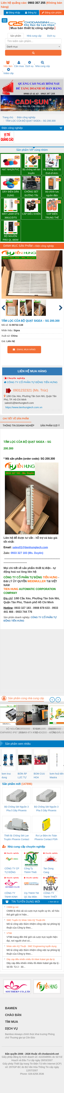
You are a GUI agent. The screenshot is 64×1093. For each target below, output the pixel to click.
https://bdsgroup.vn (28, 1079)
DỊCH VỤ (11, 1028)
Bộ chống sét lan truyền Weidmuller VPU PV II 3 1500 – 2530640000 (31, 171)
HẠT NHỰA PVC (10, 169)
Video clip (8, 71)
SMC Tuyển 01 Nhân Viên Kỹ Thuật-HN (26, 920)
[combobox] (33, 46)
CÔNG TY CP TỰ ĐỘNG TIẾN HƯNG (12, 870)
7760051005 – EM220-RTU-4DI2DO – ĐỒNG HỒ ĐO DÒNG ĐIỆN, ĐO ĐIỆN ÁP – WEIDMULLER (45, 730)
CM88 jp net (12, 907)
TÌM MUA (11, 1021)
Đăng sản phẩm (51, 12)
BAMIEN (11, 1008)
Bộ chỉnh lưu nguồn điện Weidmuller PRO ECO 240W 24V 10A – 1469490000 (52, 193)
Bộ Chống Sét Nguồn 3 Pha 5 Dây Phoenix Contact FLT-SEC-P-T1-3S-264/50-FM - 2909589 (16, 808)
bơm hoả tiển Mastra (57, 775)
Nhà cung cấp (42, 64)
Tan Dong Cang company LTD (50, 870)
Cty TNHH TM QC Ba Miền (31, 895)
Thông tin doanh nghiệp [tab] (18, 425)
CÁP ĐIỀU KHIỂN (31, 213)
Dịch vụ (29, 64)
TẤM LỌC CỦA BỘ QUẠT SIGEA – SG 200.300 (31, 120)
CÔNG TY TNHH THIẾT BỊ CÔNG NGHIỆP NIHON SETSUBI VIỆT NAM (50, 895)
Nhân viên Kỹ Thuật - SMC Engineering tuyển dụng (31, 946)
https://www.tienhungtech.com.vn (23, 407)
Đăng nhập (13, 12)
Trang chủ (8, 117)
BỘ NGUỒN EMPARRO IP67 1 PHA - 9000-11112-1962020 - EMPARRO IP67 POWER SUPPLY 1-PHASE (12, 730)
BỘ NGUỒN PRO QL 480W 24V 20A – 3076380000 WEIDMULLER (10, 238)
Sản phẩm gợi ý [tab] (50, 425)
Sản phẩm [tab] (15, 35)
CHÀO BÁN (13, 1015)
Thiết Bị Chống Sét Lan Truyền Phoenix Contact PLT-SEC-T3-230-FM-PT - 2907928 (16, 837)
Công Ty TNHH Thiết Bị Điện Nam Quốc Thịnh (31, 870)
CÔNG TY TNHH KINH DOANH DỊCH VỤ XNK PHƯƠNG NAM (11, 895)
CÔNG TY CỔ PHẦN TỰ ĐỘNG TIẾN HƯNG (31, 382)
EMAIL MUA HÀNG (24, 349)
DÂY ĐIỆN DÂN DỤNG (10, 193)
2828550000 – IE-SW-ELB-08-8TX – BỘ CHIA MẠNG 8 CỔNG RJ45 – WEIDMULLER (29, 730)
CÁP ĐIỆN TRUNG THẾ (52, 215)
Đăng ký (30, 12)
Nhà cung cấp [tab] (34, 35)
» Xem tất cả (53, 902)
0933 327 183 (19, 553)
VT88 (9, 933)
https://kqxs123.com (48, 1079)
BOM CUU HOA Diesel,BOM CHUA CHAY (40, 775)
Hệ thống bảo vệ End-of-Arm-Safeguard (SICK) (52, 171)
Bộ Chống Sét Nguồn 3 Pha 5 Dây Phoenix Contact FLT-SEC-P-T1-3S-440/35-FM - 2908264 (46, 808)
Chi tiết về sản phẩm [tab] (16, 418)
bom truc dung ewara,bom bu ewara (7, 775)
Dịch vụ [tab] (51, 35)
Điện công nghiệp (26, 117)
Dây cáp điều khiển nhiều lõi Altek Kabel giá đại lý (31, 959)
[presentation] (52, 699)
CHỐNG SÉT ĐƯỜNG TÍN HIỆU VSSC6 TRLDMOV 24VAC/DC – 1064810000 (31, 193)
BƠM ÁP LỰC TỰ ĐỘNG (22, 775)
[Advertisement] (31, 661)
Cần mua (19, 64)
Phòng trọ (10, 1079)
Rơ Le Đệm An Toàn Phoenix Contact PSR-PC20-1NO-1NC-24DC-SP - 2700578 (46, 837)
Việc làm (7, 64)
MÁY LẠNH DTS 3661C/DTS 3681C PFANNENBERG (11, 215)
